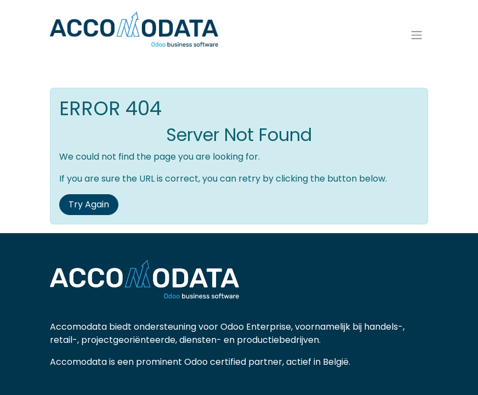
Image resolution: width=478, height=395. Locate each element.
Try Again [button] (89, 211)
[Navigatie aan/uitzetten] (416, 38)
